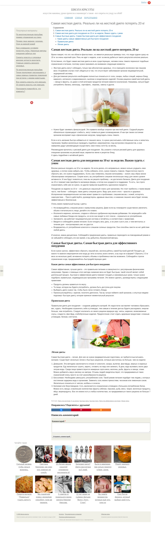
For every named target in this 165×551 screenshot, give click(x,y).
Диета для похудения (64, 401)
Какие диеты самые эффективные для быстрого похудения (82, 39)
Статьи (78, 17)
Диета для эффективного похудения (110, 401)
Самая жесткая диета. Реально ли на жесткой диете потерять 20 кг (84, 30)
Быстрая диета (94, 401)
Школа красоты (82, 9)
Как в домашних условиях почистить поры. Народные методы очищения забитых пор (31, 51)
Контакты (61, 514)
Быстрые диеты (84, 401)
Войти (144, 2)
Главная (68, 17)
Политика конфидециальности (67, 517)
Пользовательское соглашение (73, 514)
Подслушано (90, 17)
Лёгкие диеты (63, 44)
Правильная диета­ (65, 42)
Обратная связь (105, 514)
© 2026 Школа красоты (23, 514)
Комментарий (59, 421)
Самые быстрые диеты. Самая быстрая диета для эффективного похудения (88, 36)
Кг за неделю (75, 401)
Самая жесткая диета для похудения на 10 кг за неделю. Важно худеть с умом (89, 33)
